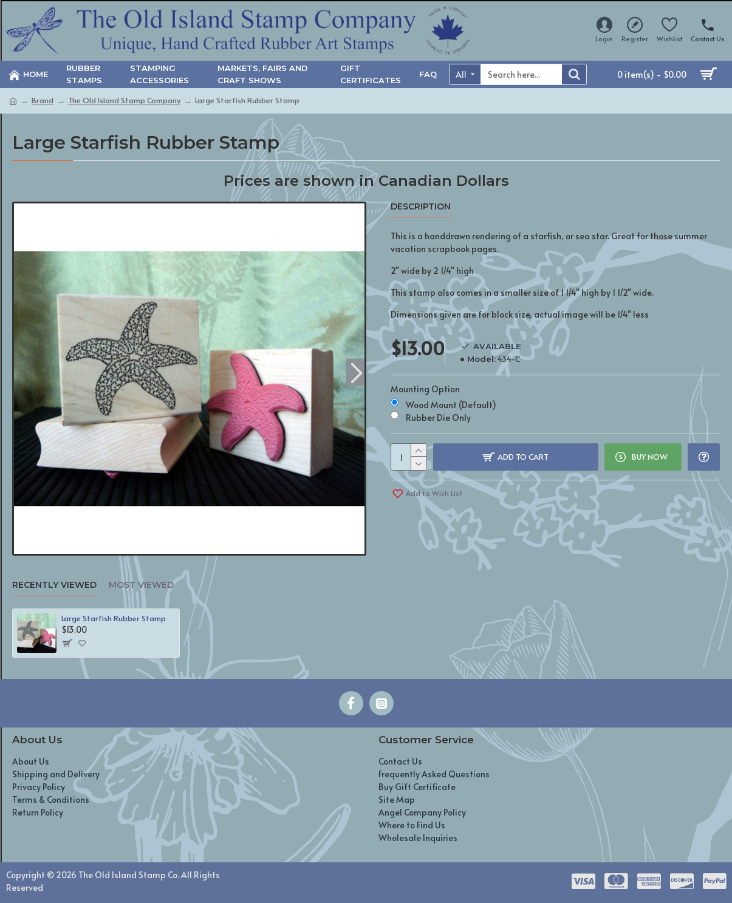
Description (421, 207)
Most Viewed (141, 585)
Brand (42, 100)
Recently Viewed (54, 585)
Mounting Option (425, 389)
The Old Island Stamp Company (124, 100)
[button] (357, 372)
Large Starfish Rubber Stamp (113, 618)
